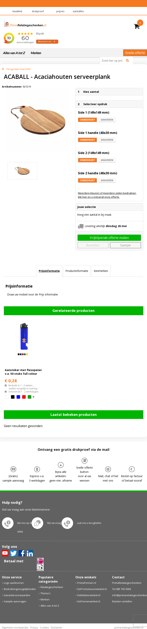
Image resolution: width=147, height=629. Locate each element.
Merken (35, 53)
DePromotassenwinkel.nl (92, 589)
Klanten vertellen (122, 601)
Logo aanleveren (14, 583)
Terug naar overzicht (18, 69)
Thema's (46, 593)
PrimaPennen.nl (86, 583)
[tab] (49, 271)
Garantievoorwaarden (17, 595)
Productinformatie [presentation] (76, 271)
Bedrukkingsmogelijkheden (19, 589)
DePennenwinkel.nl (88, 601)
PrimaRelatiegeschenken (126, 583)
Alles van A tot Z (14, 53)
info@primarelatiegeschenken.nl (128, 595)
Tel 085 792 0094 (121, 589)
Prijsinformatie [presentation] (49, 271)
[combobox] (113, 60)
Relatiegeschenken (52, 587)
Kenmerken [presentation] (101, 271)
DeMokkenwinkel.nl (88, 595)
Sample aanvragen (15, 601)
